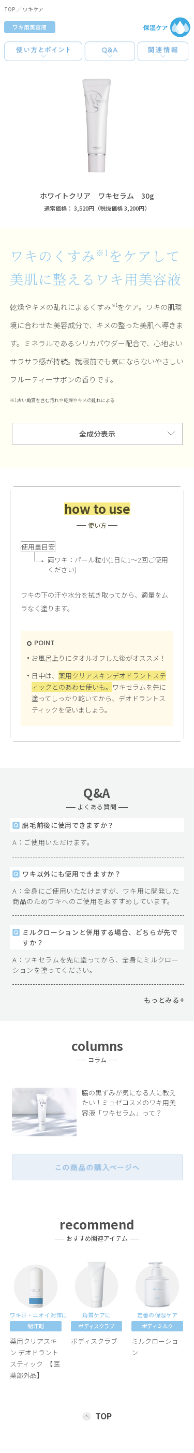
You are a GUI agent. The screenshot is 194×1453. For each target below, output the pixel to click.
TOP (10, 9)
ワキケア (33, 9)
